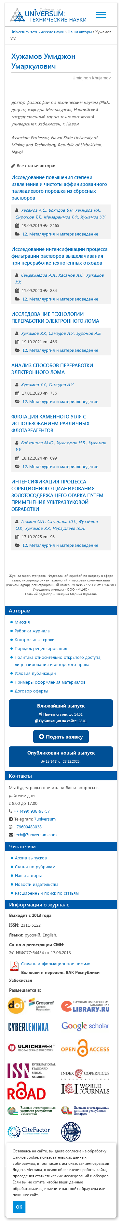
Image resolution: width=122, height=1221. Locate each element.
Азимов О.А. (33, 521)
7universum (32, 819)
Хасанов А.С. (33, 210)
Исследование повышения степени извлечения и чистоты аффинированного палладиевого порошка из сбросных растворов (59, 187)
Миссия (22, 622)
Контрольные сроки (35, 639)
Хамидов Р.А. (87, 210)
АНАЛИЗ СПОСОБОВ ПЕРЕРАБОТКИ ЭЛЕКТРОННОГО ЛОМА (52, 368)
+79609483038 (25, 826)
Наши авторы (80, 31)
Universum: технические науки (37, 31)
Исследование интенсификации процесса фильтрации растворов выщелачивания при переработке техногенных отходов (59, 256)
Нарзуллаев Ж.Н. (68, 528)
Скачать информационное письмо (55, 963)
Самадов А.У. (61, 333)
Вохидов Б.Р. (60, 210)
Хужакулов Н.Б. (71, 442)
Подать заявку (61, 736)
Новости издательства (37, 884)
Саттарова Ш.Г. (61, 521)
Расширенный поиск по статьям (47, 893)
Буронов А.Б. (88, 333)
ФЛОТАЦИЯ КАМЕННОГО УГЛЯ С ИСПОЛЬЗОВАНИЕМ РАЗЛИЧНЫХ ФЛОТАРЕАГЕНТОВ (50, 423)
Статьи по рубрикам (35, 866)
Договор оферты (31, 690)
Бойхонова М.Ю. (37, 442)
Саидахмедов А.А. (38, 275)
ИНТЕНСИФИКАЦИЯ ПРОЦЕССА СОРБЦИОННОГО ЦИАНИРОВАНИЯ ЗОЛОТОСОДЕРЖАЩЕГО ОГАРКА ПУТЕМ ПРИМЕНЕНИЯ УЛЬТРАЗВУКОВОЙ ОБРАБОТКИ (57, 495)
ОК (19, 1207)
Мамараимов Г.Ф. (61, 217)
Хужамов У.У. (92, 217)
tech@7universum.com (33, 834)
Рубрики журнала (32, 630)
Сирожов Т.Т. (28, 217)
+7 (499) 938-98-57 (29, 811)
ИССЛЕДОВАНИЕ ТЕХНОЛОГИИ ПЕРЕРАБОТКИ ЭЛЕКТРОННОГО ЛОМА (55, 317)
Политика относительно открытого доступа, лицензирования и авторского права (58, 660)
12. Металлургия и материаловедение (60, 233)
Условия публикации (35, 673)
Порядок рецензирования (41, 648)
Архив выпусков (31, 857)
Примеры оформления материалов (50, 682)
